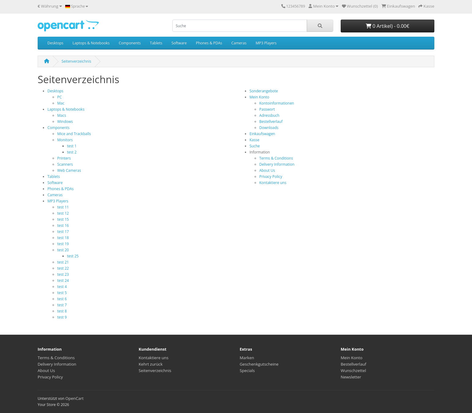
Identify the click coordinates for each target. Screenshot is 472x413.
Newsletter (351, 377)
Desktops (55, 43)
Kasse (254, 139)
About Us (267, 170)
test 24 (63, 280)
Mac (60, 103)
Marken (247, 357)
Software (179, 43)
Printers (64, 158)
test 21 (63, 262)
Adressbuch (269, 115)
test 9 (62, 317)
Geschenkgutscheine (259, 364)
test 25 (73, 256)
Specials (247, 370)
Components (130, 43)
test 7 (62, 305)
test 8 (62, 311)
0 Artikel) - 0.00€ (387, 26)
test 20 (63, 250)
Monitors (65, 139)
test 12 (63, 213)
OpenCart (74, 398)
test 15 (63, 219)
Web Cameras (69, 170)
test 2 (72, 152)
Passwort (267, 109)
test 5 (62, 292)
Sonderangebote (263, 91)
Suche (254, 146)
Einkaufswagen (262, 133)
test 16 (63, 225)
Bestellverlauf (271, 121)
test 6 (62, 298)
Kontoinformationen (276, 103)
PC (59, 97)
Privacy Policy (270, 176)
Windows (65, 121)
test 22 (63, 268)
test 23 (63, 274)
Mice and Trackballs (74, 133)
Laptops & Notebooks (91, 43)
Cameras (238, 43)
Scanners (65, 164)
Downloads (269, 127)
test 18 (63, 237)
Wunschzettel (353, 370)
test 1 (72, 146)
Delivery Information (276, 164)
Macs (61, 115)
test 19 (63, 243)
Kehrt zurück (151, 364)
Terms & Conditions (276, 158)
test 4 (62, 286)
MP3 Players (266, 43)
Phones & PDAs (209, 43)
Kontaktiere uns (272, 182)
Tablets (156, 43)
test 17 (63, 231)
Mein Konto (259, 97)
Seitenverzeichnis (76, 61)
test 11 (63, 207)
